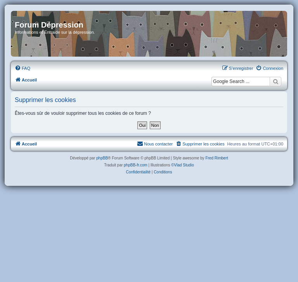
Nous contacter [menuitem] (155, 143)
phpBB (102, 158)
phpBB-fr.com (135, 165)
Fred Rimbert (216, 158)
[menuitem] (22, 68)
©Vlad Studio (182, 165)
